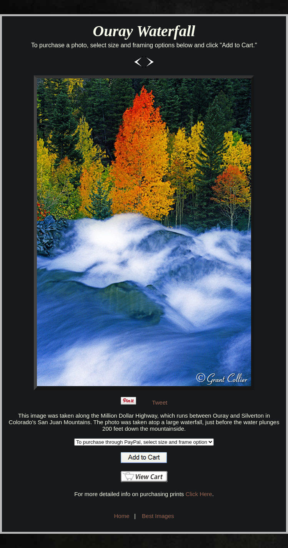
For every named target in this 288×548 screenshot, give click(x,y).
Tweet (159, 402)
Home (122, 516)
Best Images (158, 516)
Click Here (198, 494)
